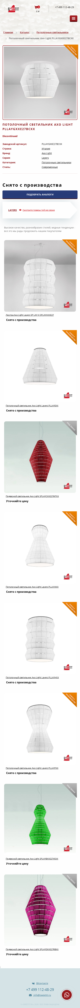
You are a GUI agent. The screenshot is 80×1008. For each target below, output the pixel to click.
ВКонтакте (42, 983)
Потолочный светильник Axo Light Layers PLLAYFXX (32, 768)
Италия (46, 148)
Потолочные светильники (52, 32)
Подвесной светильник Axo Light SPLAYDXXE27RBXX (32, 949)
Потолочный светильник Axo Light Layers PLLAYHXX (32, 677)
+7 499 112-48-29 (64, 7)
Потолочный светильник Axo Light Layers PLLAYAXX (32, 586)
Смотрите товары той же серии (39, 210)
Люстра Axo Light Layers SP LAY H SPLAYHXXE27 (30, 314)
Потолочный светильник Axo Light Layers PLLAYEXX (32, 405)
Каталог (25, 32)
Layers (45, 157)
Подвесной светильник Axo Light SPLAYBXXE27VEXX (32, 858)
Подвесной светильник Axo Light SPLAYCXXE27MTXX (32, 496)
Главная (8, 32)
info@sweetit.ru (42, 995)
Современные (50, 167)
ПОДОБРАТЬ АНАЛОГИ (40, 194)
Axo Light (47, 153)
